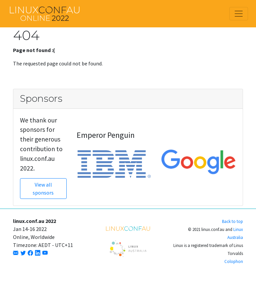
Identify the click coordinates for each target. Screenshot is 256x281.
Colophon (233, 261)
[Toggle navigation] (238, 13)
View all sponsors (43, 188)
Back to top (232, 221)
